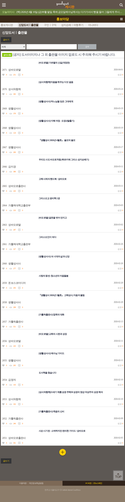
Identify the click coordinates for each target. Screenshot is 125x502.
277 (14, 268)
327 (14, 249)
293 (14, 288)
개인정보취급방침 (36, 483)
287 (14, 230)
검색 (87, 47)
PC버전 (88, 483)
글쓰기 (6, 39)
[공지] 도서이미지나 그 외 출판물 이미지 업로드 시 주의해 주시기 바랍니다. (58, 55)
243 (14, 191)
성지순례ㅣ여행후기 (72, 25)
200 (14, 152)
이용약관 (22, 483)
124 (14, 133)
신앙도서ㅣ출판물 (28, 25)
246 (14, 423)
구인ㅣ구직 (50, 25)
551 (14, 326)
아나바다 (93, 25)
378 (14, 113)
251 (14, 75)
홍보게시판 (7, 25)
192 (14, 404)
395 (14, 94)
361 (14, 443)
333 (14, 210)
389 (14, 171)
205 (14, 365)
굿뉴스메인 (97, 483)
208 (14, 307)
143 (14, 385)
